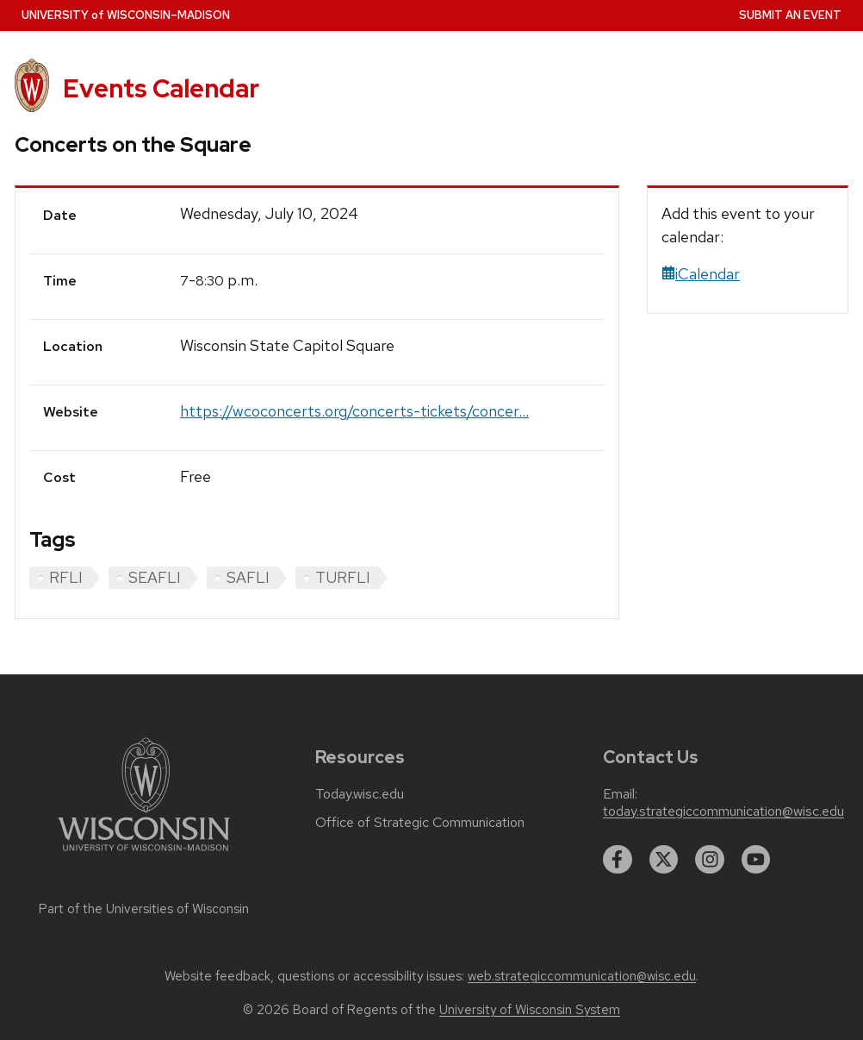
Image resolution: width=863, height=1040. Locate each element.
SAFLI (248, 577)
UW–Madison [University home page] (126, 15)
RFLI (66, 577)
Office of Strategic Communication (420, 822)
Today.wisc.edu (359, 794)
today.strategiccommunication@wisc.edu (723, 811)
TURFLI (342, 577)
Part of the (144, 909)
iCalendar (700, 274)
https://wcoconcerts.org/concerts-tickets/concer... (354, 411)
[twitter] (664, 859)
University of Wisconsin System (529, 1009)
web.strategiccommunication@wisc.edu (582, 976)
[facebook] (617, 859)
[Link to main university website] (144, 854)
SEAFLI (154, 577)
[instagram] (709, 859)
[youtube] (756, 859)
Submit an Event (790, 15)
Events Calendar (161, 88)
